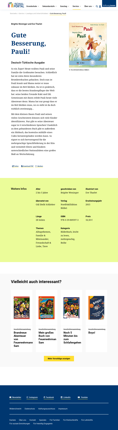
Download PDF (27, 166)
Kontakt (33, 420)
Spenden (42, 420)
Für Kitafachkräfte (70, 420)
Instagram (32, 397)
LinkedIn (66, 397)
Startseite (13, 13)
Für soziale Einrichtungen (19, 424)
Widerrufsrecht (15, 409)
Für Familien (55, 420)
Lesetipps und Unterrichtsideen (37, 13)
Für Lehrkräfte (87, 420)
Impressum (63, 409)
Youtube (83, 397)
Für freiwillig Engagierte (42, 424)
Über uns (22, 420)
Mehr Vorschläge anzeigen (59, 359)
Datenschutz (30, 409)
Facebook (49, 397)
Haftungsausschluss (46, 409)
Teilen (15, 166)
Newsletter (15, 397)
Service (21, 13)
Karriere (12, 420)
